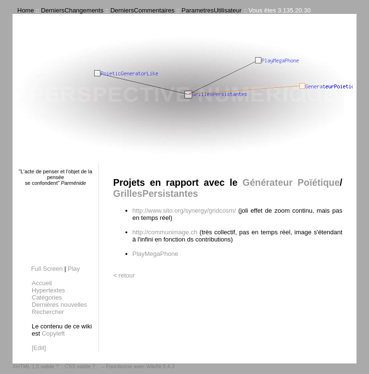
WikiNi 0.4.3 (160, 366)
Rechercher (48, 311)
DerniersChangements (72, 10)
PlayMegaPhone (155, 253)
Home (25, 10)
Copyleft (53, 333)
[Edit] (39, 347)
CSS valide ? (79, 366)
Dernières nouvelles (59, 304)
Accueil (42, 283)
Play (74, 268)
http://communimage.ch (165, 232)
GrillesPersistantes (155, 193)
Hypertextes (48, 290)
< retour (124, 275)
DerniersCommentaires (143, 10)
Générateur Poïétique (291, 182)
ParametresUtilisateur (212, 10)
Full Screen (47, 268)
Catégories (47, 297)
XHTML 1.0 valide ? (35, 366)
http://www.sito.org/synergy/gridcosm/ (184, 210)
